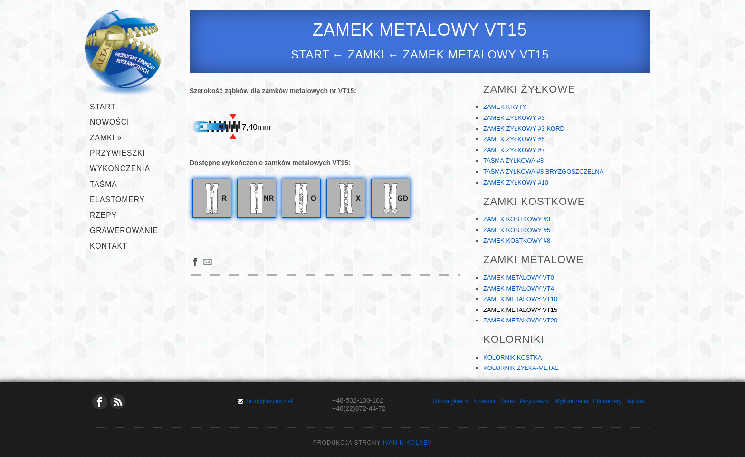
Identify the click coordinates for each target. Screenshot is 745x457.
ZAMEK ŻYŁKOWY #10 (515, 182)
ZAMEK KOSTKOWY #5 (516, 229)
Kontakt (636, 401)
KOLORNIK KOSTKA (512, 357)
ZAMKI (106, 138)
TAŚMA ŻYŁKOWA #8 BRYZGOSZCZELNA (543, 171)
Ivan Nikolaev (407, 442)
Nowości (109, 122)
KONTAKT (109, 246)
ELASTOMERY (117, 199)
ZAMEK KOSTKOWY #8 (516, 240)
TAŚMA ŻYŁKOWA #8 (513, 160)
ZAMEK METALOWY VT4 (518, 288)
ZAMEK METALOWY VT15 (520, 309)
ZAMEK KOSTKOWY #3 (516, 219)
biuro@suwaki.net (270, 401)
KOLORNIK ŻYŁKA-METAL (521, 367)
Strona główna (450, 401)
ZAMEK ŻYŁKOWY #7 (514, 150)
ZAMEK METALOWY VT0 (518, 277)
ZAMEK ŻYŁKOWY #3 (514, 117)
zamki (366, 54)
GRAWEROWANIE (124, 230)
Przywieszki (535, 401)
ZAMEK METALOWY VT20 (520, 320)
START (103, 107)
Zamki (508, 401)
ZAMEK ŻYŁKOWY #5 (514, 139)
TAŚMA (103, 184)
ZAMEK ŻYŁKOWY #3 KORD (523, 128)
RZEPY (103, 215)
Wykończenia (571, 401)
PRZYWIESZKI (117, 153)
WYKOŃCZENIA (120, 169)
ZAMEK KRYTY (505, 106)
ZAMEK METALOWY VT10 (520, 298)
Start (310, 54)
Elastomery (607, 401)
